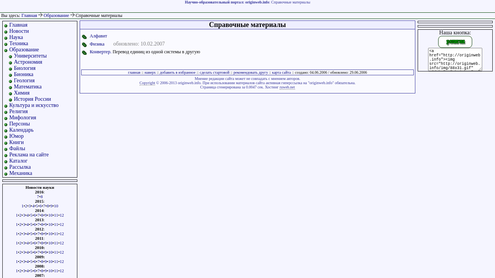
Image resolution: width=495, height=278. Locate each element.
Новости (19, 31)
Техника (18, 43)
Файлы (17, 148)
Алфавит (98, 36)
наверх (150, 72)
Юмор (16, 136)
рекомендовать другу (251, 72)
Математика (28, 87)
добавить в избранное (177, 72)
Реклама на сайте (29, 155)
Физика (97, 44)
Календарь (21, 130)
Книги (16, 142)
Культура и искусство (34, 105)
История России (32, 99)
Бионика (23, 74)
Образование (57, 15)
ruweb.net (287, 87)
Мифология (22, 117)
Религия (18, 111)
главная (134, 72)
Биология (25, 68)
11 (56, 215)
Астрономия (28, 62)
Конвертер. (100, 51)
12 (62, 215)
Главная (29, 15)
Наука (16, 37)
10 (56, 205)
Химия (21, 93)
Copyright (147, 83)
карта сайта (281, 72)
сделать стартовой (214, 72)
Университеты (30, 56)
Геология (24, 80)
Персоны (19, 124)
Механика (20, 173)
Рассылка (20, 167)
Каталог (18, 161)
